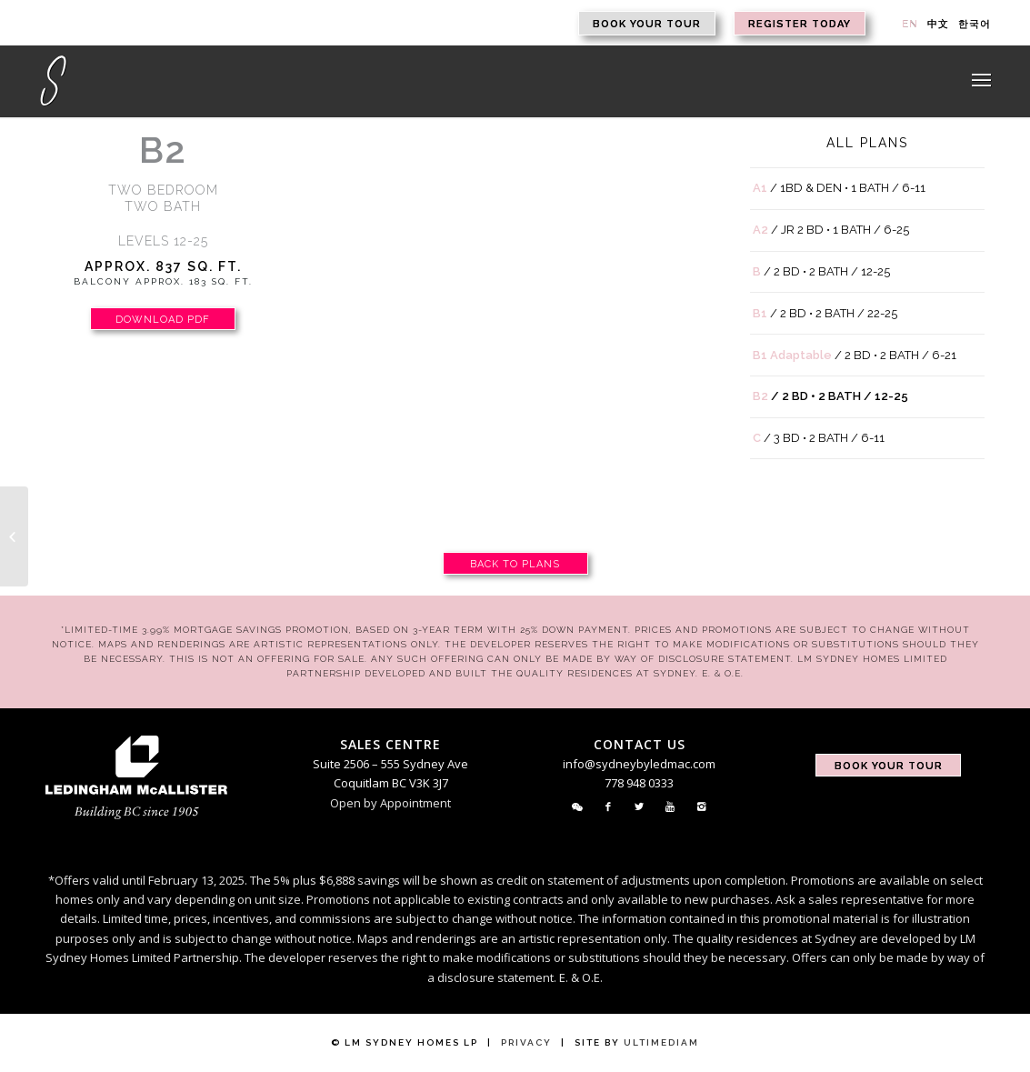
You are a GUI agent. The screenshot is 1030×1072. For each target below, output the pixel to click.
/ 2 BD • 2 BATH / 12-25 (821, 271)
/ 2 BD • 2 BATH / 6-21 (854, 355)
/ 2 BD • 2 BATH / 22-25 (825, 313)
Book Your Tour (647, 24)
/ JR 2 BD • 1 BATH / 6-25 (831, 229)
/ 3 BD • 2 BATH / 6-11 (819, 438)
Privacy (526, 1042)
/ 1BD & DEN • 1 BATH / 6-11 (839, 188)
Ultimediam (661, 1042)
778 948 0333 (639, 783)
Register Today (799, 24)
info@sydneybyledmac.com (639, 764)
